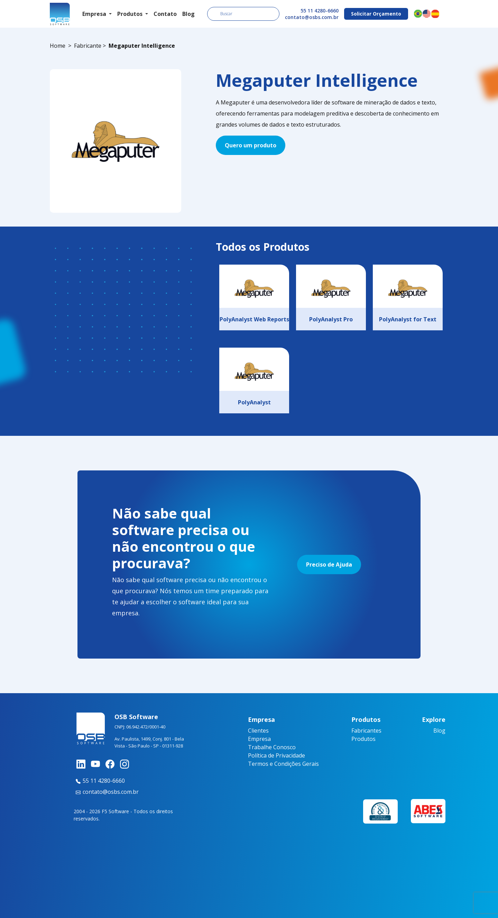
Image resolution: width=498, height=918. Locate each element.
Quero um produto (250, 145)
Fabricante (87, 45)
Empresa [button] (95, 14)
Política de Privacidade (276, 755)
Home (57, 45)
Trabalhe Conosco (272, 747)
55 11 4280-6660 (320, 10)
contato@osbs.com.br (312, 17)
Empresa (259, 739)
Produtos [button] (130, 14)
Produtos (363, 739)
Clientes (258, 730)
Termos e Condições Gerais (283, 764)
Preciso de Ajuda (329, 564)
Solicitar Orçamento (376, 13)
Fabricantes (366, 730)
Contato (165, 14)
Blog (188, 14)
